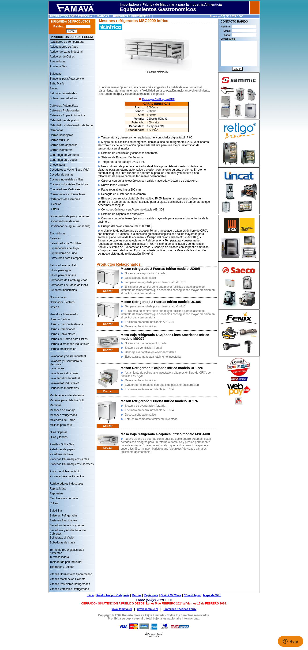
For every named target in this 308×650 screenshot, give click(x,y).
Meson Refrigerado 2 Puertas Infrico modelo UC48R (161, 302)
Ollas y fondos (59, 437)
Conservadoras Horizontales (67, 194)
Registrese (151, 595)
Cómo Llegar (192, 595)
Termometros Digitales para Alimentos (67, 550)
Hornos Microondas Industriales (69, 344)
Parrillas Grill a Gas (62, 444)
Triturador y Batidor (62, 567)
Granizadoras (58, 297)
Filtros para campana (63, 275)
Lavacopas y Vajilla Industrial (68, 356)
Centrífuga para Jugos (64, 159)
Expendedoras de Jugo (64, 248)
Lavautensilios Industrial (65, 378)
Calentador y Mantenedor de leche (71, 125)
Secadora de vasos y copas (67, 525)
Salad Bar (56, 510)
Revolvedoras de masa (64, 498)
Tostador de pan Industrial (66, 562)
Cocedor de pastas (61, 174)
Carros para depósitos (63, 145)
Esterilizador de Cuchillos (65, 243)
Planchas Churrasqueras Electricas (72, 464)
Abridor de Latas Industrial (66, 51)
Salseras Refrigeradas (64, 515)
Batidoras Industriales (63, 93)
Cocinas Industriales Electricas (69, 184)
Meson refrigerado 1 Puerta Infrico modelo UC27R (159, 401)
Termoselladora (59, 557)
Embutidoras (57, 233)
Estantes (55, 238)
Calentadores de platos (64, 120)
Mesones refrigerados (63, 415)
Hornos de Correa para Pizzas (68, 339)
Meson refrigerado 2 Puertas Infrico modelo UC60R (160, 269)
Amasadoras (57, 61)
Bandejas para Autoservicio (67, 78)
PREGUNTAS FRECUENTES (131, 16)
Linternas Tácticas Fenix (180, 609)
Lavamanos (57, 368)
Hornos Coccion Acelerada (66, 324)
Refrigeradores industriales (66, 483)
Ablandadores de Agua (64, 46)
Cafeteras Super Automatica (67, 115)
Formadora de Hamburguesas (68, 280)
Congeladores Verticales (65, 189)
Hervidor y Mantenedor (64, 314)
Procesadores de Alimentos (67, 476)
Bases (53, 88)
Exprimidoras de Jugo (63, 253)
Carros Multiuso (59, 140)
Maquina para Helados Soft (67, 400)
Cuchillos (55, 204)
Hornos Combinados (62, 329)
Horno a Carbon (60, 319)
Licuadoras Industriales (64, 388)
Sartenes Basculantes (63, 520)
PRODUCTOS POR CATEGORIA (71, 16)
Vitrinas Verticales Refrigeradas (69, 589)
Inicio (90, 595)
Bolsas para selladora (63, 98)
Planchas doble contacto (65, 471)
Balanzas (55, 73)
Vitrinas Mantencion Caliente (68, 579)
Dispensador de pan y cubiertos (69, 216)
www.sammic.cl (147, 609)
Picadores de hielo (61, 454)
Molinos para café (61, 425)
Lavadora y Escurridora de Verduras (66, 361)
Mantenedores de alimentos (67, 395)
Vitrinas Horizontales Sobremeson (71, 574)
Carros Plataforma (61, 150)
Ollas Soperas (58, 432)
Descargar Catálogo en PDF (158, 99)
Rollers (54, 503)
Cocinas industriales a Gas (66, 179)
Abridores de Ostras (62, 56)
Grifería (54, 307)
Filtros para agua (60, 270)
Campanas (56, 130)
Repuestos (56, 493)
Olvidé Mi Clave (171, 595)
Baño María (57, 83)
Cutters (54, 209)
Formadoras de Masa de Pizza (69, 285)
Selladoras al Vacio (62, 537)
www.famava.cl (122, 609)
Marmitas (55, 405)
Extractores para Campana (66, 258)
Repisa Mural (58, 488)
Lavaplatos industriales (64, 373)
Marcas (136, 595)
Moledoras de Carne (62, 420)
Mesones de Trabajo (62, 410)
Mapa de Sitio (212, 595)
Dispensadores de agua (64, 221)
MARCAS (103, 16)
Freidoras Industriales (63, 290)
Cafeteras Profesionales (65, 110)
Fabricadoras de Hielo (63, 265)
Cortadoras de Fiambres (65, 199)
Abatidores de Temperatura (67, 41)
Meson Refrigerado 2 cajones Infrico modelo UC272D (162, 368)
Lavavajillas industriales (64, 383)
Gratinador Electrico (62, 302)
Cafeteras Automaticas (64, 105)
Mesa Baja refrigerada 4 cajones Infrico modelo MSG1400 (165, 434)
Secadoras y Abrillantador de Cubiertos (68, 531)
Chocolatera (57, 164)
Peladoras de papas (62, 449)
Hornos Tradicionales (63, 349)
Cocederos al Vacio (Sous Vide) (69, 169)
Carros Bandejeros (61, 135)
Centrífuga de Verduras (64, 155)
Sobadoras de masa (62, 542)
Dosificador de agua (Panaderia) (70, 226)
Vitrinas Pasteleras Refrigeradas (70, 584)
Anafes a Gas (58, 66)
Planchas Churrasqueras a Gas (69, 459)
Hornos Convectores (62, 334)
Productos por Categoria (112, 595)
